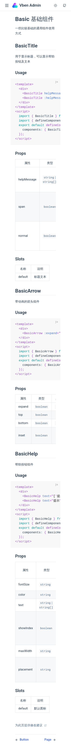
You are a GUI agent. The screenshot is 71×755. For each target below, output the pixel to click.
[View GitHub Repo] (64, 5)
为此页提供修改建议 (31, 732)
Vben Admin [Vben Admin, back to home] (26, 5)
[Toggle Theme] (55, 5)
